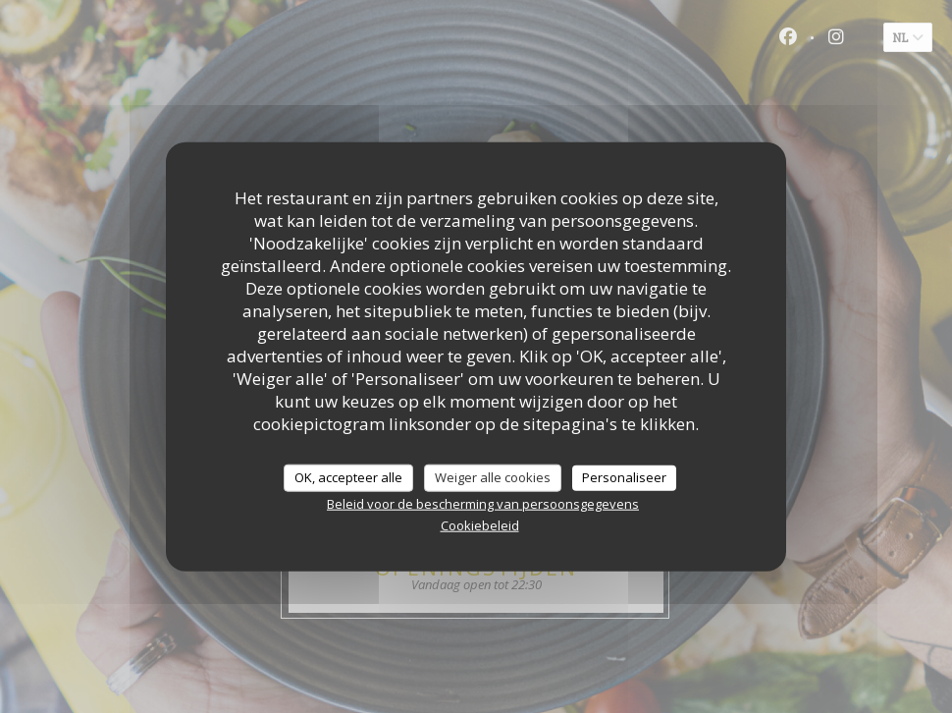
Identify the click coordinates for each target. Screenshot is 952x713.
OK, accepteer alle (348, 477)
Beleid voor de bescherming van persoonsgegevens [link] (483, 503)
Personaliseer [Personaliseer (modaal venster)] (624, 477)
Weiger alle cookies (493, 477)
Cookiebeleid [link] (480, 524)
